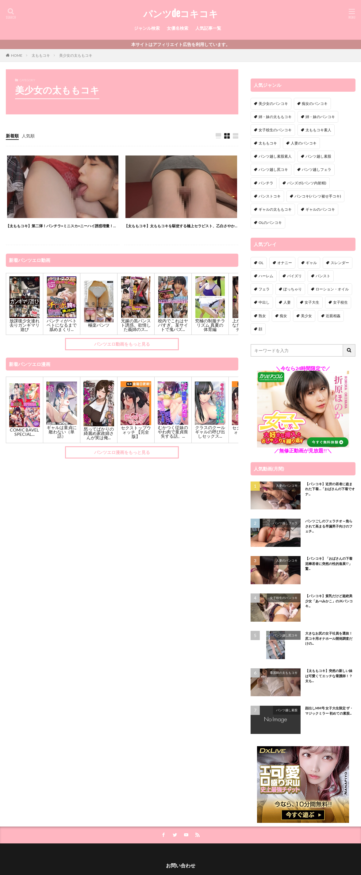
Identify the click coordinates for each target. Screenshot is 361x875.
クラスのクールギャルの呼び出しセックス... (210, 432)
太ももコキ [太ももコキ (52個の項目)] (268, 143)
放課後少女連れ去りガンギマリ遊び (25, 325)
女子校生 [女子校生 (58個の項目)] (340, 302)
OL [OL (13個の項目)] (261, 262)
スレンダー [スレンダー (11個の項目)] (340, 262)
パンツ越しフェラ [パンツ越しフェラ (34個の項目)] (316, 169)
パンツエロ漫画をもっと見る (122, 452)
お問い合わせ (180, 865)
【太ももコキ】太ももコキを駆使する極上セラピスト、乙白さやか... (180, 226)
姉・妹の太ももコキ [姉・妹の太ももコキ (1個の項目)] (275, 116)
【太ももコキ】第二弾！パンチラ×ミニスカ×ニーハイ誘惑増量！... (61, 226)
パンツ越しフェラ (285, 523)
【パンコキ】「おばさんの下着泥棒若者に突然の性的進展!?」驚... (328, 563)
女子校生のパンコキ (284, 598)
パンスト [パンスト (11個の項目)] (323, 276)
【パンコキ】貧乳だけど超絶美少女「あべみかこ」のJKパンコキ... (329, 601)
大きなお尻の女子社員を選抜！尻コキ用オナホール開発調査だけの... (328, 638)
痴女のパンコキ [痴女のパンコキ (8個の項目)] (315, 103)
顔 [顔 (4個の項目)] (260, 329)
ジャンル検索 (147, 28)
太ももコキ (41, 55)
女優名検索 (177, 28)
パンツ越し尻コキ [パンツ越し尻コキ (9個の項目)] (273, 169)
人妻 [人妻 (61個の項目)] (287, 302)
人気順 (28, 135)
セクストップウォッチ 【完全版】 (136, 432)
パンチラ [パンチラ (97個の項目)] (266, 183)
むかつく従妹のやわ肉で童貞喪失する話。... (173, 432)
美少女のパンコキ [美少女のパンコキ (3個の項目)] (273, 103)
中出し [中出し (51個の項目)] (264, 302)
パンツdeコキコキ (180, 13)
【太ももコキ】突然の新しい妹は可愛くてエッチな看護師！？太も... (328, 676)
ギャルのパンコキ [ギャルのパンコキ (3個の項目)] (320, 209)
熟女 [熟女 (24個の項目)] (262, 315)
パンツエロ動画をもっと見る (122, 344)
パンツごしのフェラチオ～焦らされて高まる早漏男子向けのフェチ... (328, 526)
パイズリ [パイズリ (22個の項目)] (294, 276)
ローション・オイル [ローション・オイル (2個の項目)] (332, 289)
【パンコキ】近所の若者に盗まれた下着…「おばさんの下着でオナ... (330, 489)
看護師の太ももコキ (284, 672)
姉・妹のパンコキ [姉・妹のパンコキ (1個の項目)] (320, 116)
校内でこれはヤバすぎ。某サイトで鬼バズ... (173, 325)
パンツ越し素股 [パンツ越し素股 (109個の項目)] (318, 156)
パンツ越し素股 (287, 710)
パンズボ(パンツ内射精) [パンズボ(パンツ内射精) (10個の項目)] (306, 183)
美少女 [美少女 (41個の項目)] (306, 315)
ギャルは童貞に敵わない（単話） (62, 432)
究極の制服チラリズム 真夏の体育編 (210, 325)
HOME (16, 55)
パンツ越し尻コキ (285, 635)
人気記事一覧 (208, 28)
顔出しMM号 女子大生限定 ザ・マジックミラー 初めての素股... (329, 710)
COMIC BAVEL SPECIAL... (24, 432)
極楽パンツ (98, 325)
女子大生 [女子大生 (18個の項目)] (312, 302)
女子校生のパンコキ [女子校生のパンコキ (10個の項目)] (275, 130)
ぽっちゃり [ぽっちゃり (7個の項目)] (292, 289)
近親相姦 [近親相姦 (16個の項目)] (333, 315)
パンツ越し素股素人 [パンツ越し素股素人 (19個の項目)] (275, 156)
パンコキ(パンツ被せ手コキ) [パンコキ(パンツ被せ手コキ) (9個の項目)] (317, 196)
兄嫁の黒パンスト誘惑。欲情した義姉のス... (136, 325)
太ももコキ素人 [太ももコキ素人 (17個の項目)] (318, 130)
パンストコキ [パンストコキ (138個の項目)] (270, 196)
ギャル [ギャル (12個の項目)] (311, 262)
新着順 (12, 135)
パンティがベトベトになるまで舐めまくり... (62, 325)
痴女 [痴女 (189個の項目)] (283, 315)
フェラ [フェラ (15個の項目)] (264, 289)
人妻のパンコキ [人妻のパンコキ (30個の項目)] (304, 143)
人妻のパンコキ (287, 485)
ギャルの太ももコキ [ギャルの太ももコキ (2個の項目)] (275, 209)
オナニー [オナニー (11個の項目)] (284, 262)
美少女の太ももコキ (75, 55)
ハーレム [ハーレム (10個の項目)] (266, 276)
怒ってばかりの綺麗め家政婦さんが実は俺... (99, 433)
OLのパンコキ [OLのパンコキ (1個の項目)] (270, 222)
